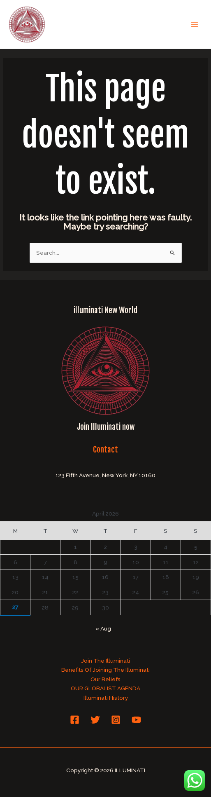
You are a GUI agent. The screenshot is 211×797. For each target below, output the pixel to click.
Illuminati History (105, 697)
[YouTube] (136, 719)
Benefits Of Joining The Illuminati (105, 669)
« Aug (103, 628)
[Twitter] (95, 719)
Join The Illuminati (105, 660)
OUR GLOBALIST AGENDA (105, 688)
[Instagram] (116, 719)
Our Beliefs (105, 679)
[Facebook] (74, 719)
